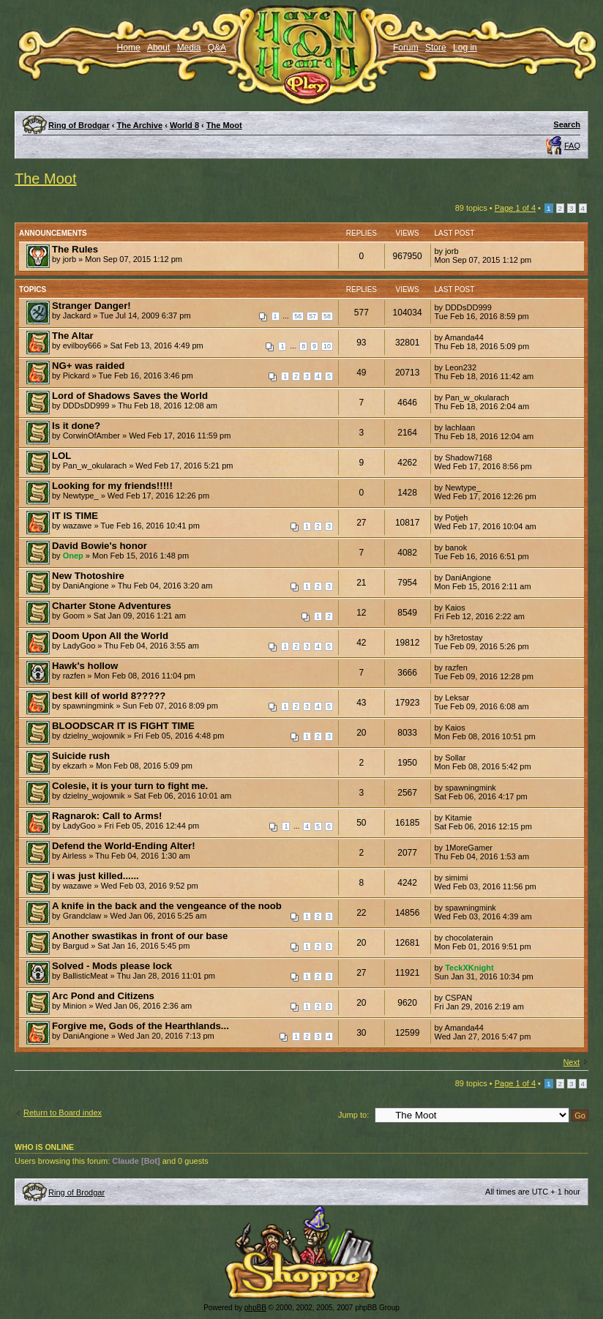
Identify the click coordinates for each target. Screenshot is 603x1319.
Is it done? (76, 425)
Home (129, 47)
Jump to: (353, 1114)
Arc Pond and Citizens (103, 995)
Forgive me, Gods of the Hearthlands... (140, 1025)
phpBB (255, 1308)
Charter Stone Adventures (111, 605)
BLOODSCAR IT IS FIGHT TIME (123, 725)
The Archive (140, 125)
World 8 (184, 125)
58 (327, 316)
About (158, 47)
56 (298, 316)
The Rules (75, 249)
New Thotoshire (88, 575)
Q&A (217, 47)
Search (566, 124)
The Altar (73, 335)
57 (312, 316)
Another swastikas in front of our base (140, 935)
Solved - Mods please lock (112, 965)
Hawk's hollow (85, 665)
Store (435, 47)
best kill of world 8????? (108, 695)
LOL (61, 455)
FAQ (572, 145)
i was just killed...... (95, 875)
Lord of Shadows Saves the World (130, 395)
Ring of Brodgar (79, 125)
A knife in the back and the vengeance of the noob (167, 905)
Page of (515, 207)
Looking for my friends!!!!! (112, 485)
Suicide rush (81, 755)
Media (189, 47)
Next (571, 1062)
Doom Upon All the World (110, 635)
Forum (406, 47)
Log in (465, 47)
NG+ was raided (88, 365)
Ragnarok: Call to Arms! (107, 815)
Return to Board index (62, 1112)
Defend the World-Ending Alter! (123, 845)
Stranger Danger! (91, 305)
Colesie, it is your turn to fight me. (130, 785)
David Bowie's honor (99, 545)
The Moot (224, 125)
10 (327, 346)
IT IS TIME (75, 515)
